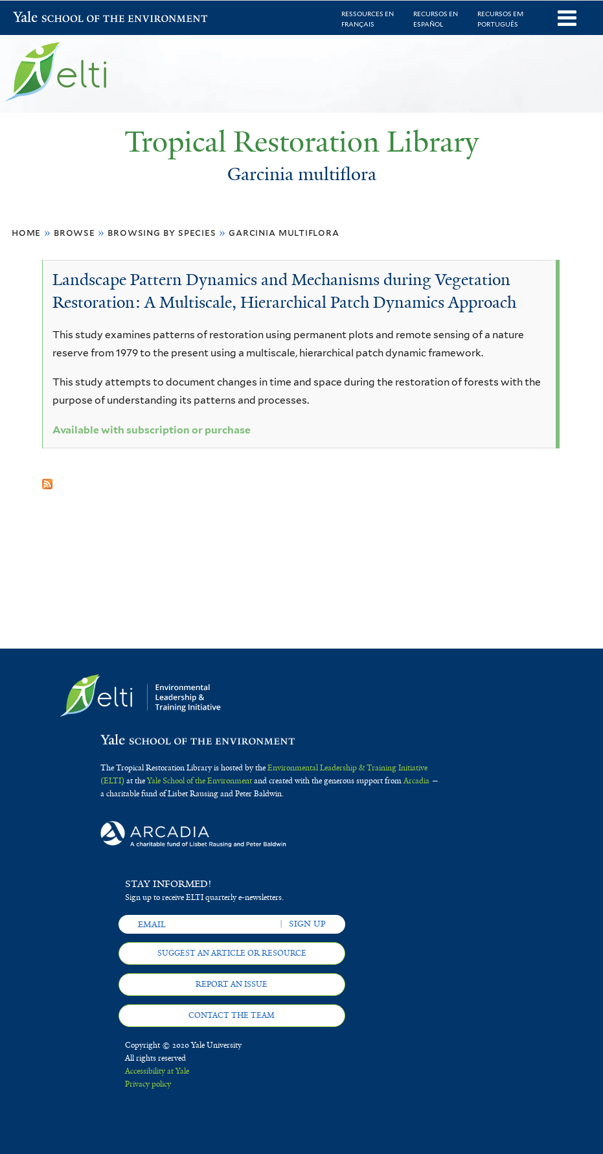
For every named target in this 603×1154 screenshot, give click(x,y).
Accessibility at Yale (157, 1071)
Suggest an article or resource (231, 953)
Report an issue (231, 984)
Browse (74, 232)
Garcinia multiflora (284, 232)
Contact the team (231, 1015)
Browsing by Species (162, 232)
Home (26, 232)
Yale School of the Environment (46, 18)
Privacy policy (148, 1084)
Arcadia (416, 781)
